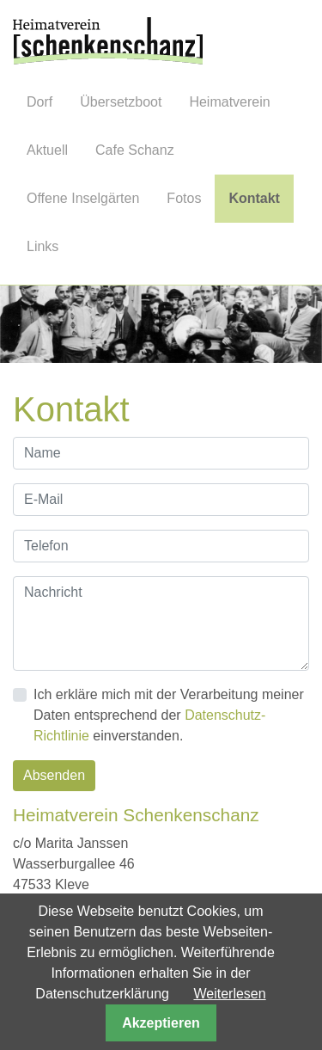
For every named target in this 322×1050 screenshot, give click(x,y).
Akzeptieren (161, 1023)
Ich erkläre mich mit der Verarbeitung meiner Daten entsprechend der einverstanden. (168, 715)
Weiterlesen (229, 993)
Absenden (54, 775)
